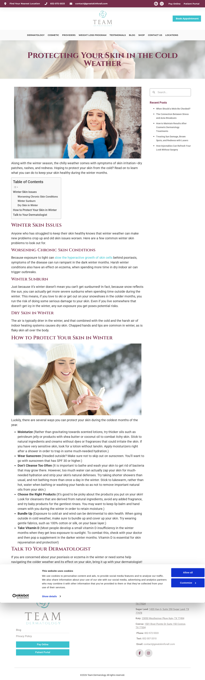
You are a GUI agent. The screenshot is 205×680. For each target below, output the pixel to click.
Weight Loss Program (92, 35)
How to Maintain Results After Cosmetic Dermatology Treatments (171, 127)
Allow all (170, 650)
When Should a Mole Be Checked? (173, 108)
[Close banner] (200, 647)
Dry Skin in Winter (28, 205)
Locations (171, 35)
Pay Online (174, 3)
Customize (170, 660)
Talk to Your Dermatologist (30, 214)
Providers (68, 35)
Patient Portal (191, 3)
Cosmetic (53, 35)
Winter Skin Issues (25, 192)
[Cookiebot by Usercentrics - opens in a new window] (21, 673)
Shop (141, 35)
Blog (132, 35)
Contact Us (155, 35)
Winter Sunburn (27, 200)
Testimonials (118, 35)
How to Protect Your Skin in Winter (35, 210)
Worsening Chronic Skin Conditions (38, 196)
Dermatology (36, 35)
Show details (49, 673)
